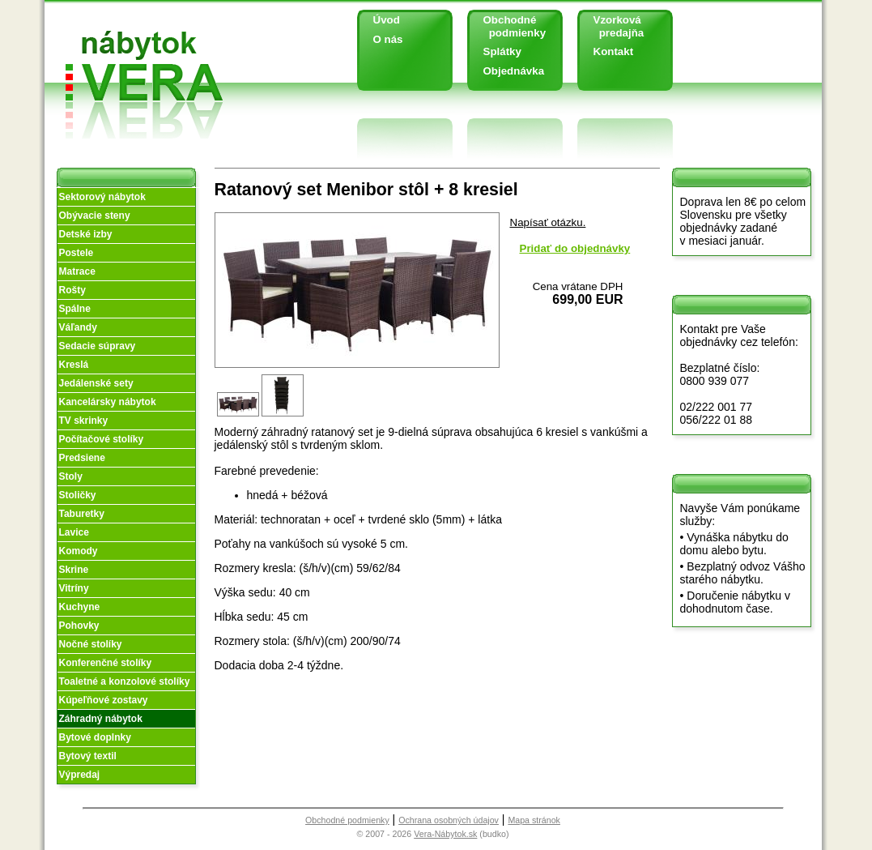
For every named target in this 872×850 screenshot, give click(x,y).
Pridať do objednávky (575, 248)
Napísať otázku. (548, 222)
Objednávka (514, 71)
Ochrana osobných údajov (448, 820)
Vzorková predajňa (612, 26)
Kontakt (613, 51)
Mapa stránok (534, 820)
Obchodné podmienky (509, 26)
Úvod (386, 20)
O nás (388, 39)
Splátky (502, 51)
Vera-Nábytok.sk (445, 834)
